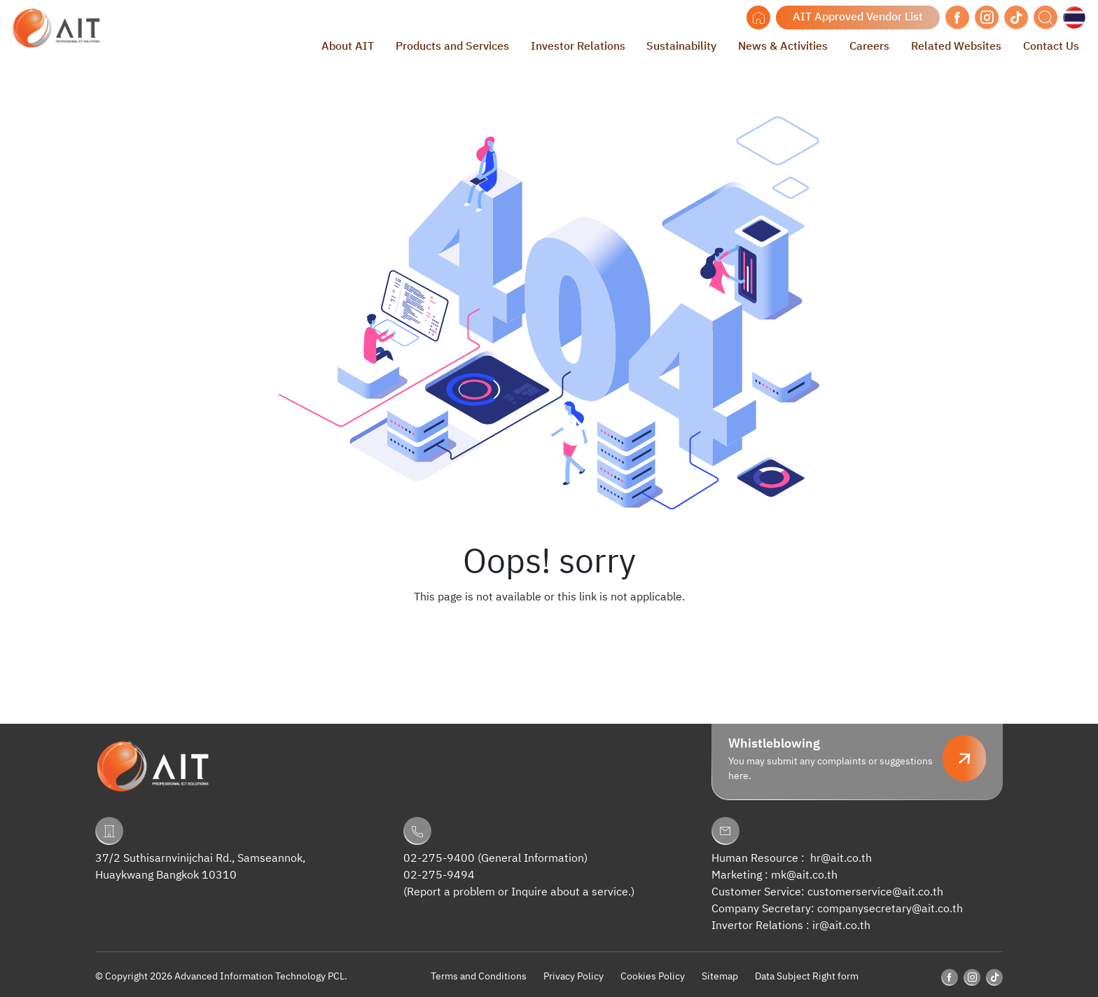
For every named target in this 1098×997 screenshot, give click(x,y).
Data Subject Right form (807, 976)
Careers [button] (869, 46)
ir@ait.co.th (841, 925)
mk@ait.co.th (804, 875)
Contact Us (1051, 46)
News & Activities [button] (783, 46)
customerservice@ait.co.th (875, 892)
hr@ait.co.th (841, 858)
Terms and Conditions (479, 976)
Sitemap (720, 976)
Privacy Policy (573, 976)
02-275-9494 (439, 875)
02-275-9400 (439, 858)
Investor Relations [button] (578, 46)
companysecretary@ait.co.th (890, 909)
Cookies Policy (652, 976)
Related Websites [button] (956, 46)
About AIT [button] (347, 46)
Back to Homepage (549, 625)
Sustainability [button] (681, 46)
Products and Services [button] (452, 46)
